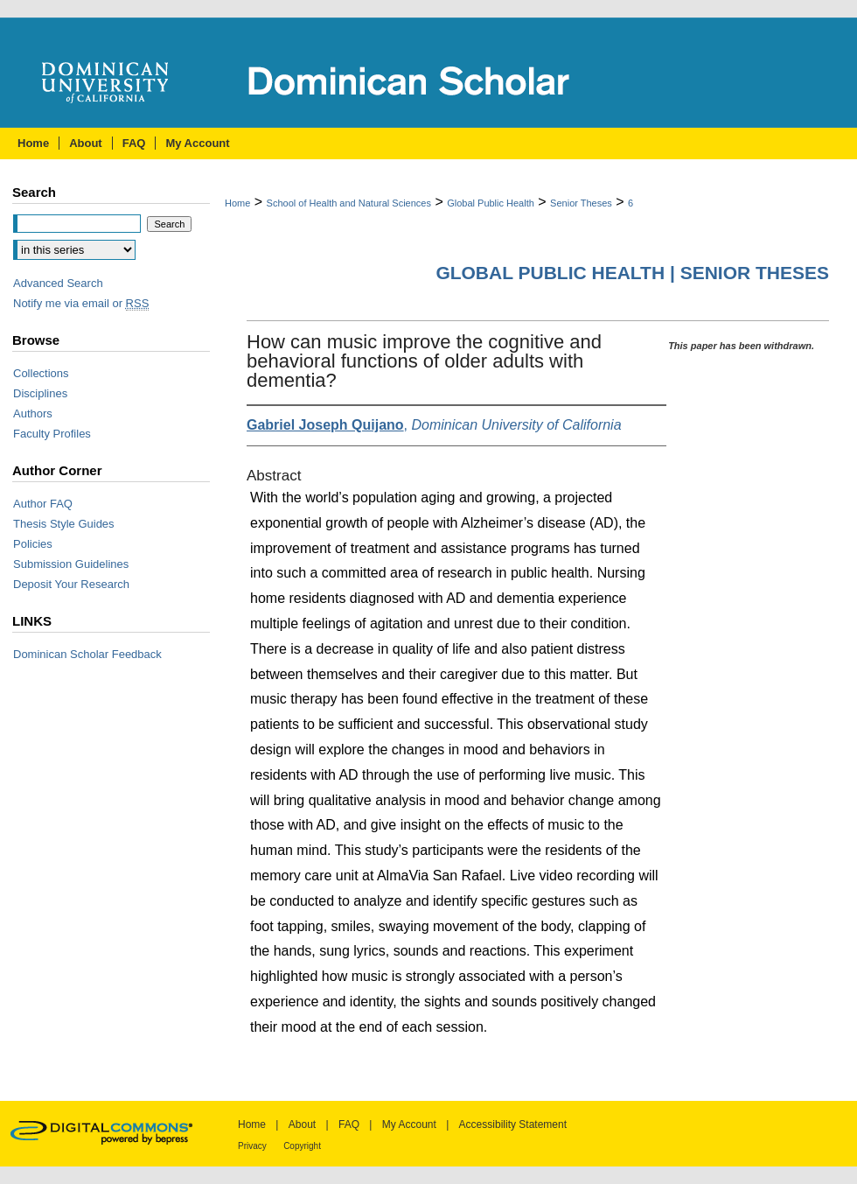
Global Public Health (490, 203)
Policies (32, 543)
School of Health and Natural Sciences (349, 203)
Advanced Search (58, 283)
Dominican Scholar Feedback (87, 654)
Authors (32, 413)
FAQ (348, 1124)
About (302, 1124)
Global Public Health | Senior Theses (632, 273)
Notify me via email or (81, 303)
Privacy (252, 1146)
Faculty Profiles (52, 433)
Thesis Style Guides (64, 523)
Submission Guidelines (71, 564)
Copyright (302, 1146)
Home (237, 203)
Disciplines (40, 393)
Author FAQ (43, 503)
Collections (41, 373)
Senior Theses (581, 203)
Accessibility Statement (513, 1124)
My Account (409, 1124)
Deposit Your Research (71, 584)
